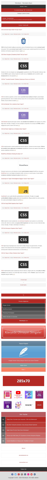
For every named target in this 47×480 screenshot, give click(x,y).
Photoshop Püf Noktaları (8, 312)
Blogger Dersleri (6, 305)
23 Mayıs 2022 (26, 257)
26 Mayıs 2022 (26, 183)
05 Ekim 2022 (26, 83)
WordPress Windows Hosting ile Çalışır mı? (12, 153)
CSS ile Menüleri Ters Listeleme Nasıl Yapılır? (12, 104)
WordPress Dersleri (7, 309)
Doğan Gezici (7, 34)
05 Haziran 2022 (26, 133)
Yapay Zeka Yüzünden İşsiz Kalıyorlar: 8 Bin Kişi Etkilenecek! (22, 419)
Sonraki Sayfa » (23, 284)
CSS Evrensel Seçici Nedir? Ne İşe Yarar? (11, 29)
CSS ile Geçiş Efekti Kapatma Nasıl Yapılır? (12, 203)
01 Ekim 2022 (26, 108)
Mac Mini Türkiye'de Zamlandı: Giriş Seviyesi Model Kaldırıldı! (22, 424)
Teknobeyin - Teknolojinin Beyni (23, 3)
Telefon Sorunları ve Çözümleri (10, 316)
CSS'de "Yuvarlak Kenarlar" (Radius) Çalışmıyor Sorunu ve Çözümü (18, 79)
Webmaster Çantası (17, 34)
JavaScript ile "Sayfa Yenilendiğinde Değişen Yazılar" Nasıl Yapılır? (17, 178)
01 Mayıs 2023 (26, 34)
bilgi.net (23, 448)
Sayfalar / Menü (23, 6)
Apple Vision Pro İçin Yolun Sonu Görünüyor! (18, 430)
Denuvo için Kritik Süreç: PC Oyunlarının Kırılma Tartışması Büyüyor (23, 435)
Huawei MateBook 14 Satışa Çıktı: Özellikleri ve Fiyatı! (20, 441)
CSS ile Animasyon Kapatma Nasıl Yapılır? (11, 228)
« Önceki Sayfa (23, 279)
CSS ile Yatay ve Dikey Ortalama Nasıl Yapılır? (12, 253)
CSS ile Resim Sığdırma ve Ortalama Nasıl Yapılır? (13, 129)
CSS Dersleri (4, 121)
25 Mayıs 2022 (26, 207)
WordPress (3, 173)
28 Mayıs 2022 (26, 158)
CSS (2, 96)
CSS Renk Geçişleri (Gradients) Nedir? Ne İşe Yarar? (14, 54)
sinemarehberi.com (23, 462)
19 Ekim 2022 (26, 58)
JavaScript (3, 196)
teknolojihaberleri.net (23, 455)
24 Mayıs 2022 (26, 232)
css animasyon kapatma (23, 221)
